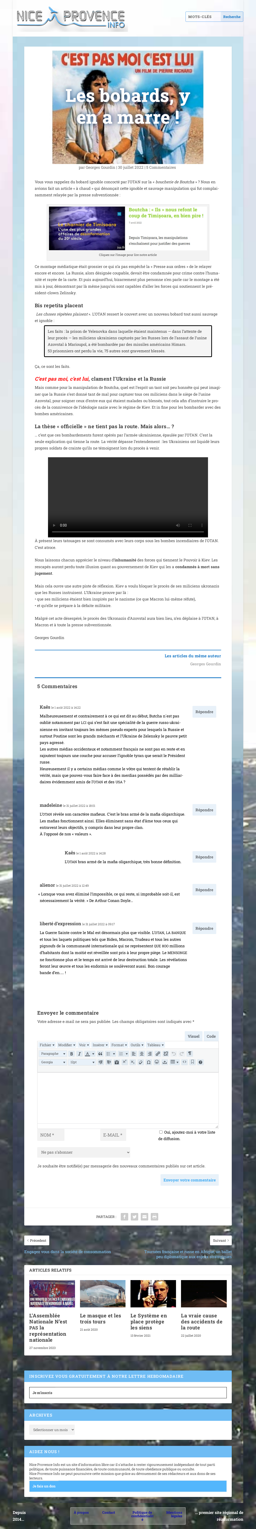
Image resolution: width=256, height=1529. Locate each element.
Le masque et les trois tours (100, 1318)
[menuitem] (47, 1045)
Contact (108, 1512)
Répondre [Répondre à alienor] (204, 889)
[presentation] (47, 1045)
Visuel (194, 1036)
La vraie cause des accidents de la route (201, 1321)
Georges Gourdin (100, 167)
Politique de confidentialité (142, 1516)
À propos (81, 1512)
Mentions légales (174, 1514)
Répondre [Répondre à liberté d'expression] (204, 928)
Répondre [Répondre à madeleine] (204, 809)
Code (211, 1036)
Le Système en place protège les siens (148, 1321)
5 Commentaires (161, 167)
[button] (53, 1053)
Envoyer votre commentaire (190, 1179)
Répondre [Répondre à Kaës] (204, 711)
